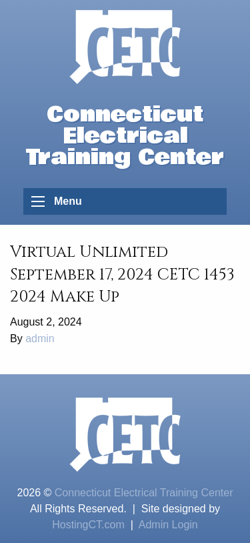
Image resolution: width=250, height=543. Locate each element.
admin (40, 338)
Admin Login (168, 524)
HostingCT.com (88, 524)
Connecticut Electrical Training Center (144, 492)
